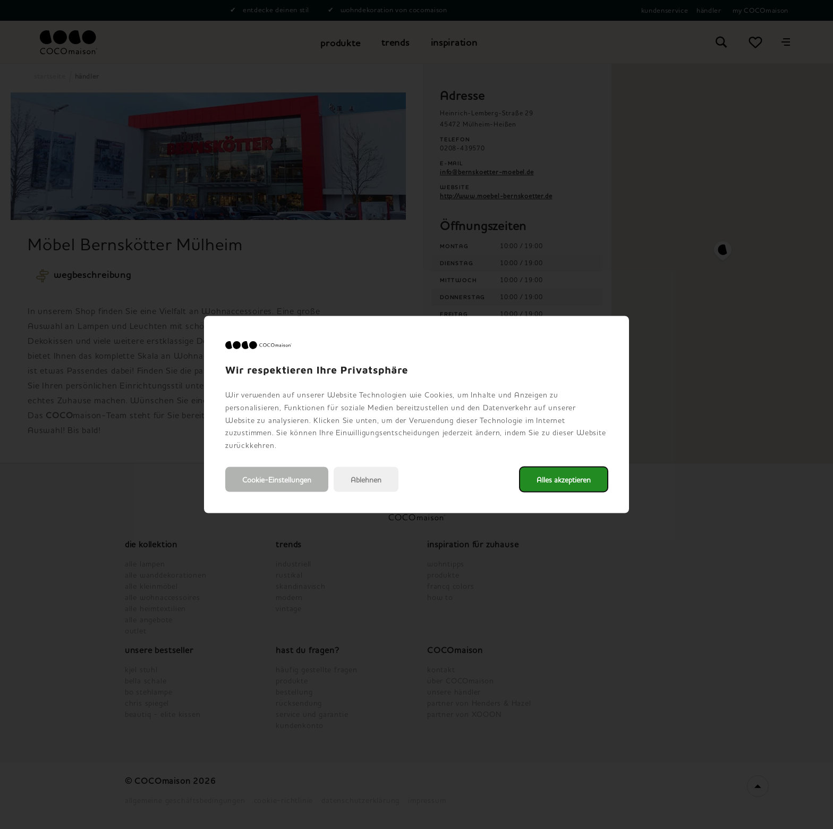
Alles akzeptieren (564, 479)
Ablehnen (366, 479)
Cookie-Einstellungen (276, 479)
